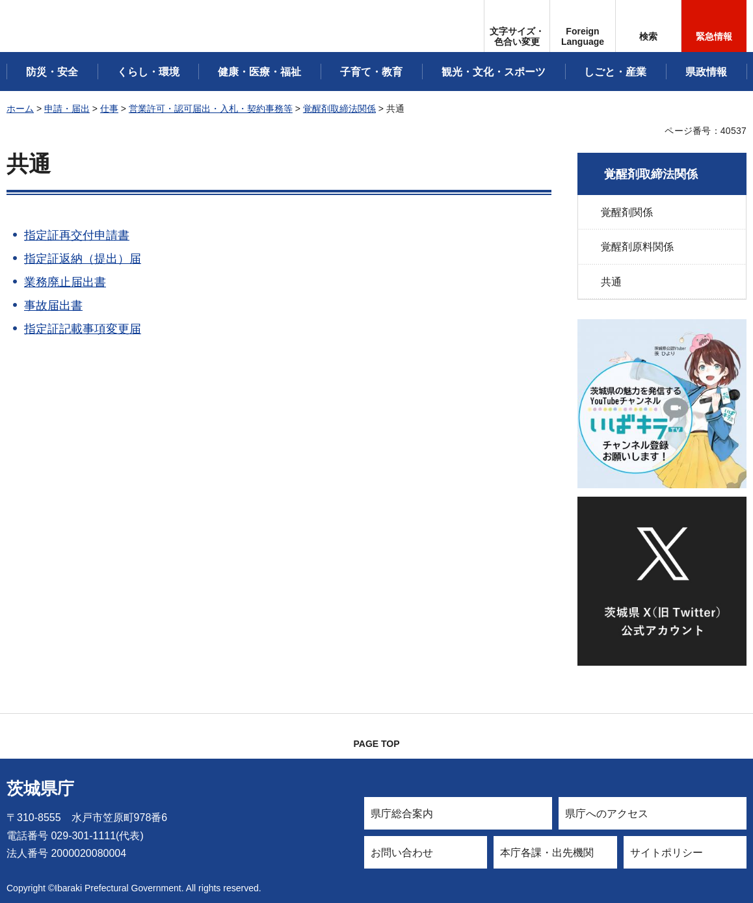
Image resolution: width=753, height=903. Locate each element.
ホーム (20, 108)
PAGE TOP (376, 744)
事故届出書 (53, 305)
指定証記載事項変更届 (82, 328)
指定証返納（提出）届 (82, 258)
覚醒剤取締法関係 (339, 108)
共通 (611, 281)
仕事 (109, 108)
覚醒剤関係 (627, 212)
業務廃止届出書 (65, 282)
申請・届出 (67, 108)
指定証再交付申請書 (76, 235)
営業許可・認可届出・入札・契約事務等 (211, 108)
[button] (582, 26)
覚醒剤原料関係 (637, 246)
